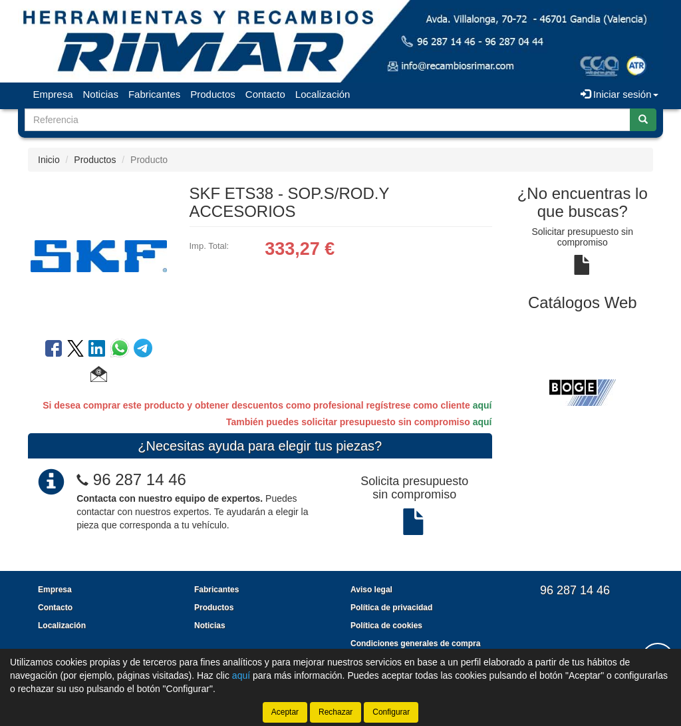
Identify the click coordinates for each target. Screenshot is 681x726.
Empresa (53, 94)
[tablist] (583, 391)
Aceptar (285, 712)
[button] (98, 376)
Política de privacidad (391, 607)
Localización (322, 94)
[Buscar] (643, 119)
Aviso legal (371, 589)
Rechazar (335, 712)
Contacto (265, 94)
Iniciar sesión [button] (619, 94)
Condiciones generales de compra (415, 643)
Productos (212, 94)
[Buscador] (327, 119)
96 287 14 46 (139, 479)
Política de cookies (386, 625)
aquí (482, 405)
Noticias (100, 94)
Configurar (391, 712)
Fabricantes (154, 94)
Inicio (49, 159)
